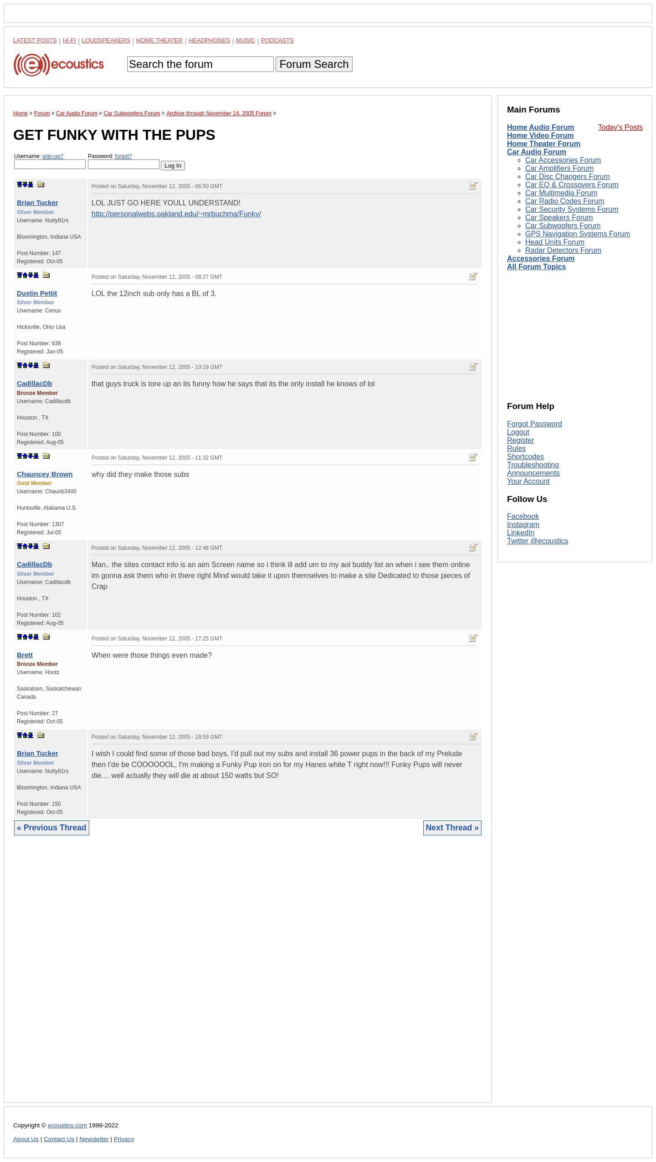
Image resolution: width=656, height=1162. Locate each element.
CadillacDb (34, 383)
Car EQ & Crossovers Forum (571, 185)
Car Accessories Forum (563, 160)
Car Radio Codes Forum (564, 201)
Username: (50, 161)
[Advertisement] (247, 976)
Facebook (523, 516)
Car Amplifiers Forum (559, 168)
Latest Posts (35, 40)
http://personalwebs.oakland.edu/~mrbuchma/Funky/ (176, 214)
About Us (26, 1139)
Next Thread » (452, 827)
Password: (123, 161)
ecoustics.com (67, 1125)
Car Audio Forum (536, 152)
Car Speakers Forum (559, 217)
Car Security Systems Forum (571, 209)
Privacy (124, 1139)
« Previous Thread (52, 827)
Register (520, 440)
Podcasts (277, 40)
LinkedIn (521, 533)
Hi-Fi (69, 40)
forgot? (123, 156)
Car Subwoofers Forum (562, 226)
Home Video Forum (540, 135)
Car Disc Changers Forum (567, 176)
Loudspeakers (106, 40)
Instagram (523, 524)
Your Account (528, 481)
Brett (25, 655)
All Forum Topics (536, 267)
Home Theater (159, 40)
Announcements (533, 473)
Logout (518, 432)
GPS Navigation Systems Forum (577, 234)
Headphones (209, 40)
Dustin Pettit (37, 293)
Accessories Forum (541, 258)
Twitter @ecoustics (538, 541)
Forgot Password (534, 424)
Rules (516, 448)
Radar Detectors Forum (563, 250)
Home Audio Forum (540, 127)
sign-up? (52, 156)
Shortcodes (525, 457)
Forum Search (313, 64)
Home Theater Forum (543, 144)
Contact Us (59, 1139)
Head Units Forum (554, 242)
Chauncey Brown (45, 474)
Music (245, 40)
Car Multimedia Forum (561, 193)
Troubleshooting (533, 465)
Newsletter (93, 1139)
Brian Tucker (37, 202)
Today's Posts (620, 127)
